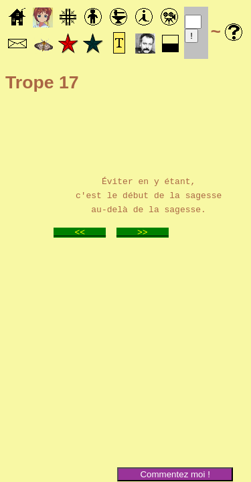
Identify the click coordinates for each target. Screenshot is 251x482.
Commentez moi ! (175, 474)
